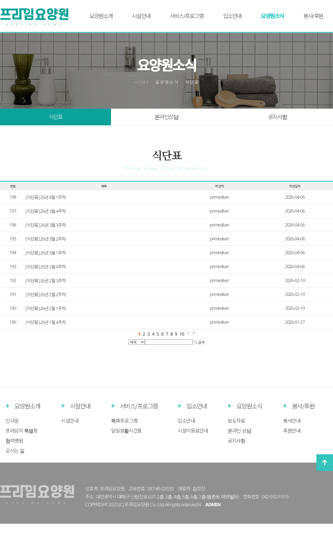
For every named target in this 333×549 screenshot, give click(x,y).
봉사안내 (292, 420)
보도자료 (236, 420)
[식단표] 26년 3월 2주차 (46, 239)
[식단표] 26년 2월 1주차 (46, 308)
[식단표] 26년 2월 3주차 (46, 281)
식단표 (55, 117)
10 (182, 334)
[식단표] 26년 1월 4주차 (46, 322)
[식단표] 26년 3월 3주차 (46, 225)
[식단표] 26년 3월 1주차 (46, 253)
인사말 (12, 420)
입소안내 (232, 16)
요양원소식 (272, 16)
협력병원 (14, 440)
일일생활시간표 (126, 430)
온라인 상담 (239, 430)
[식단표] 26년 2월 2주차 (46, 294)
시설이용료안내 (193, 430)
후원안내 (292, 430)
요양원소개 (100, 16)
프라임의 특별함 (22, 430)
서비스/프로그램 (187, 16)
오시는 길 (15, 450)
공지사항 (277, 117)
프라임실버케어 (38, 17)
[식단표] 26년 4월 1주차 (46, 197)
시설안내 (141, 16)
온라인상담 (167, 117)
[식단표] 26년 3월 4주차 (46, 211)
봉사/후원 (313, 16)
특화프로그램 (124, 420)
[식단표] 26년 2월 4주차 (46, 267)
